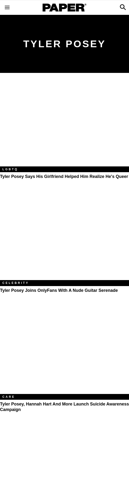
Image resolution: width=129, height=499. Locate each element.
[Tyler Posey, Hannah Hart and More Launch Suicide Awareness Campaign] (64, 351)
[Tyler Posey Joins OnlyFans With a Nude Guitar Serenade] (64, 237)
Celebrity (15, 283)
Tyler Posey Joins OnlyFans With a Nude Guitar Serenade (59, 290)
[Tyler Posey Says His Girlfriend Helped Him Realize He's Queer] (64, 123)
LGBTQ (10, 169)
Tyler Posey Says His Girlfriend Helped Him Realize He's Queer (64, 176)
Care (8, 397)
